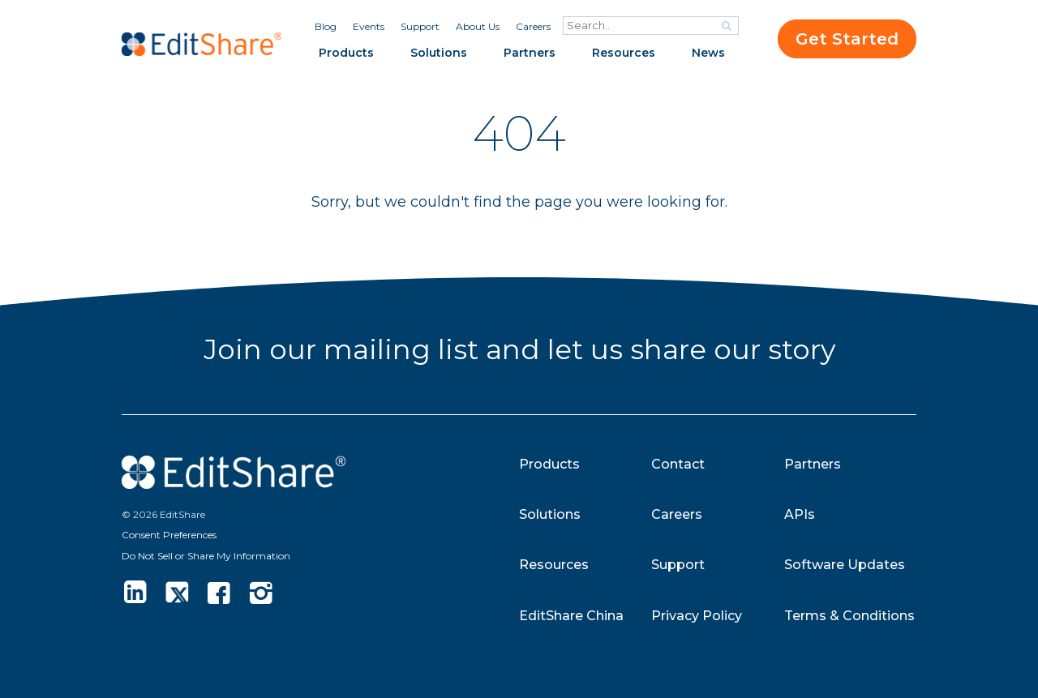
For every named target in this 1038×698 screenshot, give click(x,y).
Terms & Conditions (849, 615)
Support (420, 26)
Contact (678, 464)
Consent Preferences (169, 535)
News (708, 52)
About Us (478, 26)
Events (368, 26)
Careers (533, 26)
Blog (326, 26)
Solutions (438, 52)
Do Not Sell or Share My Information (206, 556)
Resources (623, 52)
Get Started (847, 39)
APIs (799, 514)
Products (346, 52)
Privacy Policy (696, 615)
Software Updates (844, 564)
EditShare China (571, 615)
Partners (529, 52)
